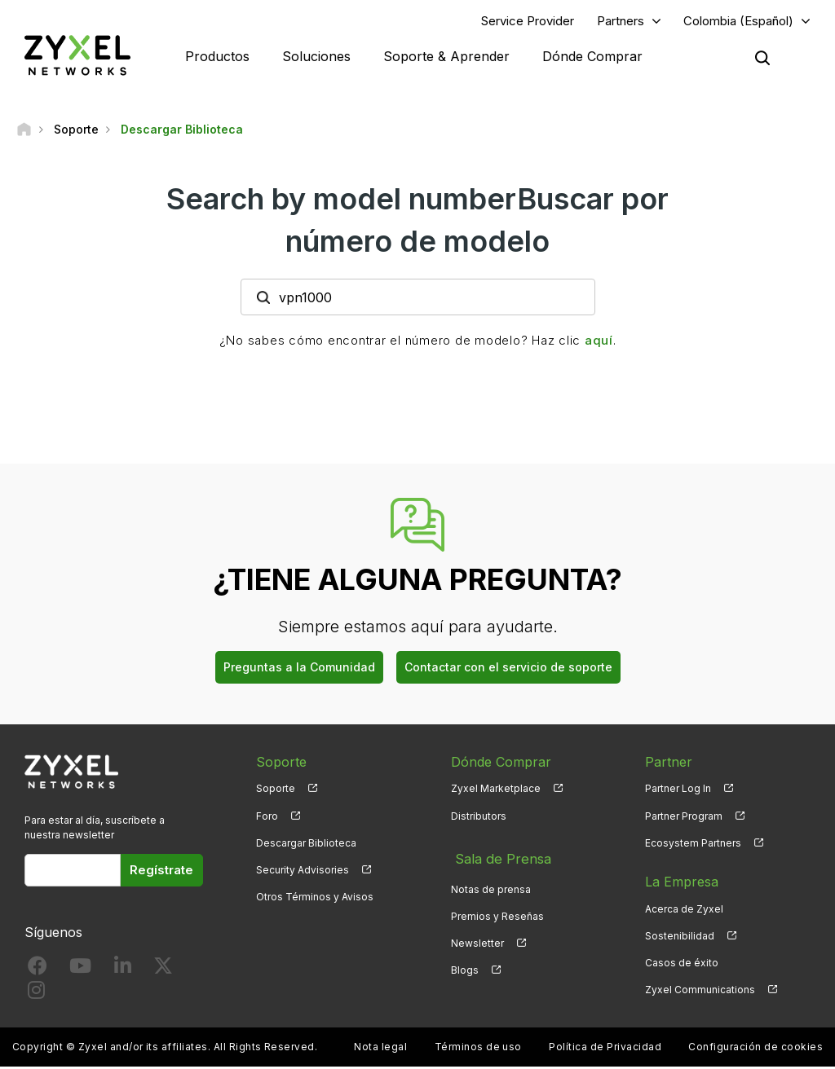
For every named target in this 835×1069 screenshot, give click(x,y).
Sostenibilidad (679, 937)
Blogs (465, 965)
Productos (217, 57)
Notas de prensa (491, 884)
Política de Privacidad (605, 1049)
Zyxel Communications (700, 992)
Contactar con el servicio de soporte (508, 668)
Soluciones (316, 57)
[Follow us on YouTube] (80, 972)
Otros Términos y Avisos (314, 899)
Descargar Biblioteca (306, 844)
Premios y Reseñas (497, 910)
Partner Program (683, 818)
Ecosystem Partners (693, 844)
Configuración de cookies (755, 1049)
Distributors (478, 818)
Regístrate (161, 871)
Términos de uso (478, 1049)
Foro (267, 818)
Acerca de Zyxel (684, 910)
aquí (599, 342)
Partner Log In (678, 791)
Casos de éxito (681, 965)
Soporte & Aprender (446, 57)
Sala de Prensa (498, 856)
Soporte (275, 791)
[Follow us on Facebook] (37, 972)
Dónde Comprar (592, 57)
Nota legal (380, 1049)
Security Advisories (302, 871)
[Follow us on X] (163, 972)
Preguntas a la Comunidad (299, 668)
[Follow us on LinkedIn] (122, 972)
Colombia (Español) (738, 21)
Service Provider (527, 21)
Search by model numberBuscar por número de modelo (417, 222)
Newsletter (477, 937)
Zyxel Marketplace (496, 791)
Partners (620, 21)
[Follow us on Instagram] (36, 995)
